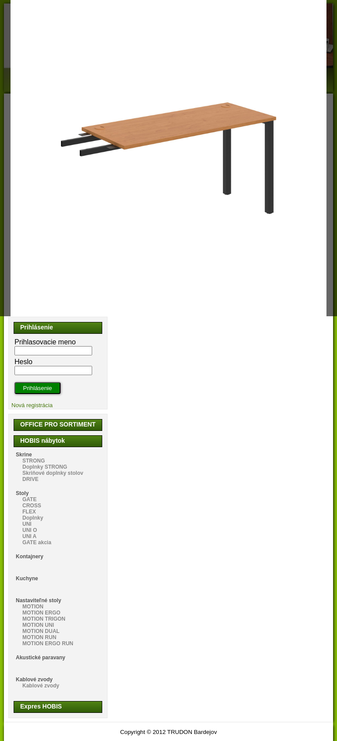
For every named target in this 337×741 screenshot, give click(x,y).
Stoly (22, 493)
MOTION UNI (38, 625)
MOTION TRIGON (43, 619)
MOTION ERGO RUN (47, 643)
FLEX (29, 512)
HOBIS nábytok (42, 440)
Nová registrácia (32, 405)
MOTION (32, 607)
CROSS (31, 505)
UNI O (29, 530)
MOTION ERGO (41, 613)
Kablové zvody (34, 679)
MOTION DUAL (41, 631)
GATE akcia (36, 542)
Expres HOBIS (41, 706)
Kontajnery (29, 556)
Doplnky (32, 518)
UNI (27, 524)
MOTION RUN (39, 637)
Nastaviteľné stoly (38, 600)
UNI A (29, 536)
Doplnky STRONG (44, 467)
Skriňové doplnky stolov (52, 473)
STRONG (33, 461)
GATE (29, 499)
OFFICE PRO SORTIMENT (58, 424)
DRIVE (30, 479)
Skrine (24, 455)
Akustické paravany (40, 657)
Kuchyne (27, 578)
